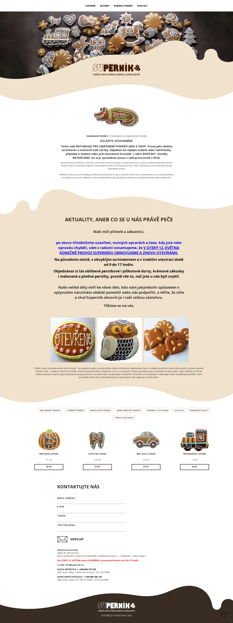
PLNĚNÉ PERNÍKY (75, 410)
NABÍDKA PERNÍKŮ (123, 5)
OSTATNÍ (178, 410)
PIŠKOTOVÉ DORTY (124, 417)
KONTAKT (142, 5)
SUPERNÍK (90, 5)
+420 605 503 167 (93, 576)
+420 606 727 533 (87, 569)
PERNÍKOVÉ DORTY (198, 410)
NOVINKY (104, 5)
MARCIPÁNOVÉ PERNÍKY (129, 410)
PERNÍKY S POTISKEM (157, 410)
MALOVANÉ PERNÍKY (50, 410)
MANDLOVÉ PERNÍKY (100, 410)
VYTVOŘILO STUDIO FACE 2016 (116, 615)
